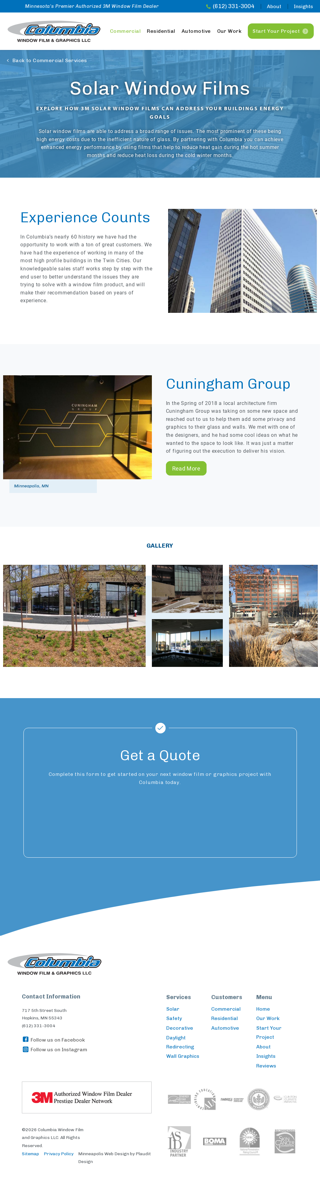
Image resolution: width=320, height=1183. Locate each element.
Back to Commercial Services (49, 60)
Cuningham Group (228, 383)
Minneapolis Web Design (103, 1153)
